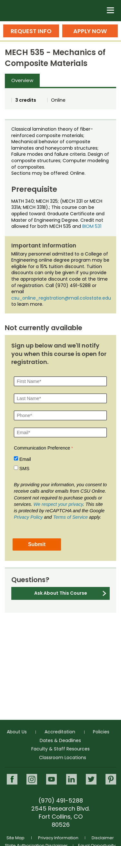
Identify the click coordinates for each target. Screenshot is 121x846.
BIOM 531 (91, 226)
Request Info (31, 31)
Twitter (91, 779)
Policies (101, 732)
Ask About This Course (60, 593)
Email (25, 459)
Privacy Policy (28, 517)
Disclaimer (103, 838)
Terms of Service (70, 517)
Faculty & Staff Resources (60, 749)
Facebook (12, 779)
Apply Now (90, 31)
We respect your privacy (58, 504)
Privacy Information (58, 838)
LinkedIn (71, 779)
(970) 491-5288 (60, 800)
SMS (24, 468)
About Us (17, 732)
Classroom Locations (62, 757)
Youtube (51, 779)
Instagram (31, 779)
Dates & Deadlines (60, 740)
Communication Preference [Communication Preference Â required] (42, 448)
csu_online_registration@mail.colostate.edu (61, 298)
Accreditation (60, 732)
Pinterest (111, 779)
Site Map (15, 838)
